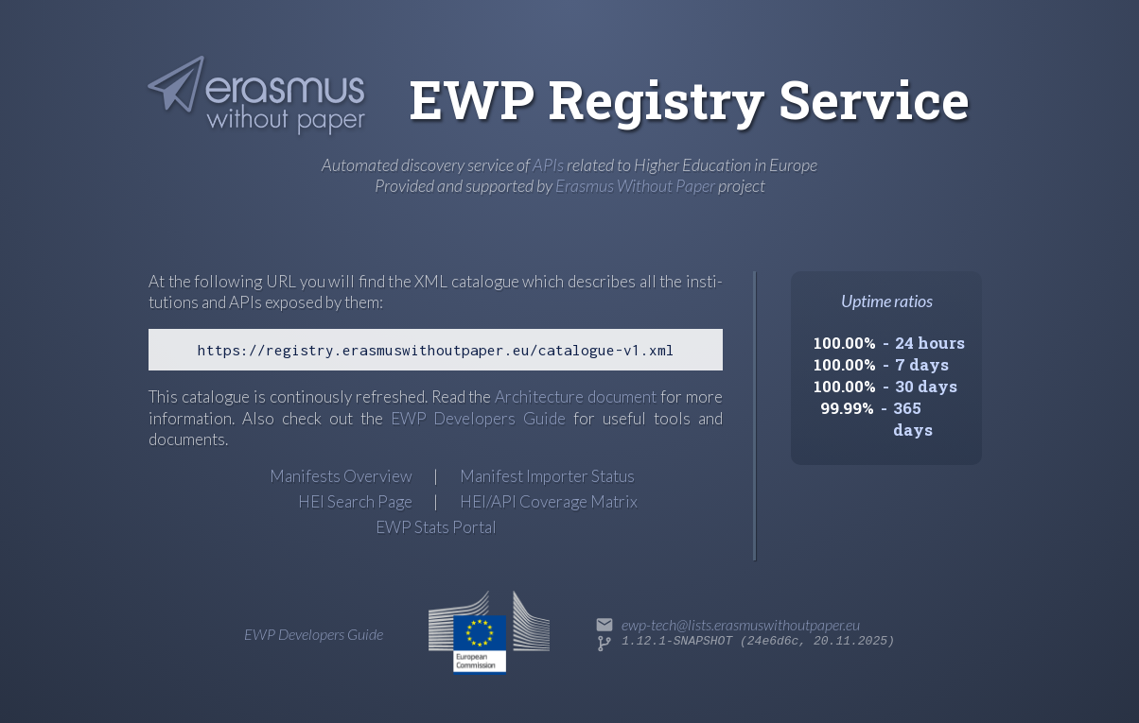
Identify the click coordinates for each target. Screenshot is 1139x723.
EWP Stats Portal (436, 527)
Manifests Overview (341, 476)
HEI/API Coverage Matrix (549, 501)
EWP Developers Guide (479, 418)
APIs (548, 164)
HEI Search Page (355, 501)
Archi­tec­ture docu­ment (576, 396)
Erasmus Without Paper (635, 185)
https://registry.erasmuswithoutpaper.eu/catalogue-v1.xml (436, 349)
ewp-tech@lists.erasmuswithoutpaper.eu (741, 624)
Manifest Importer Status (547, 476)
